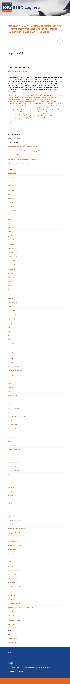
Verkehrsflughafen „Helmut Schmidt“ (17, 120)
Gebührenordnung (13, 445)
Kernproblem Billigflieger (36, 110)
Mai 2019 (10, 231)
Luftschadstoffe (12, 495)
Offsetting (11, 524)
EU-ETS (10, 404)
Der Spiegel (51, 103)
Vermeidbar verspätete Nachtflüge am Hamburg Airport (23, 151)
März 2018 (11, 290)
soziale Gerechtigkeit (14, 570)
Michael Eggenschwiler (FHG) (41, 112)
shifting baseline (20, 118)
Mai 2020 (10, 186)
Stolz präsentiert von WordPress (17, 681)
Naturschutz (11, 512)
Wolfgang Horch (12, 122)
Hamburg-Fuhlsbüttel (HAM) (34, 108)
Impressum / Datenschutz (15, 657)
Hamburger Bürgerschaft (49, 95)
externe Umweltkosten (14, 408)
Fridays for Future (13, 441)
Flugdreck (10, 412)
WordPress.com (41, 681)
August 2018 (11, 269)
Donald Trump (13, 105)
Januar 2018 (11, 298)
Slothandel (11, 566)
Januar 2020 (11, 198)
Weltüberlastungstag (14, 620)
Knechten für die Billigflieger (50, 110)
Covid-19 (10, 387)
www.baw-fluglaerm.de (14, 138)
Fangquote (42, 105)
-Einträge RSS (13, 638)
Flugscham (11, 433)
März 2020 (11, 190)
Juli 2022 (10, 182)
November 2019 (12, 206)
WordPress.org (12, 642)
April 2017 (11, 335)
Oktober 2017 (12, 310)
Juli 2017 (10, 323)
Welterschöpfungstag (14, 616)
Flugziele (10, 437)
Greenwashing (38, 95)
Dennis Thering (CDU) (41, 103)
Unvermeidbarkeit (57, 118)
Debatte (31, 83)
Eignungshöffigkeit (22, 105)
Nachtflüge (10, 97)
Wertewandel (54, 120)
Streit (46, 83)
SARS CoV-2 (11, 553)
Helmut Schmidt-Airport (14, 470)
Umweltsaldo (11, 595)
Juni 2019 (10, 227)
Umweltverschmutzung (14, 603)
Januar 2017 (11, 348)
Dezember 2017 (12, 302)
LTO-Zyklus (11, 491)
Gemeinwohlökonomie (14, 449)
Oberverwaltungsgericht (14, 520)
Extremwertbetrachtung (34, 105)
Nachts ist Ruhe (46, 114)
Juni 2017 (10, 327)
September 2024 (12, 173)
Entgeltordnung (12, 395)
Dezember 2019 (12, 202)
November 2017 (12, 306)
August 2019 (11, 219)
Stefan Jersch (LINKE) (38, 118)
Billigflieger (11, 375)
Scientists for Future (13, 558)
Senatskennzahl (11, 118)
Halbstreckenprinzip (13, 462)
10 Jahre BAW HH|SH (14, 155)
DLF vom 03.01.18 (13, 79)
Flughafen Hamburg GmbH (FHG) (17, 416)
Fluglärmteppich (12, 429)
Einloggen (10, 634)
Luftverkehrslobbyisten (20, 112)
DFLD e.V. (57, 103)
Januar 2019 (11, 248)
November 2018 (12, 256)
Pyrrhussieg (47, 116)
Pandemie (10, 537)
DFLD (9, 391)
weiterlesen (12, 91)
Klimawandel (11, 483)
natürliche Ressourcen (14, 508)
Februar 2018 (11, 294)
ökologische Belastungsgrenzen (17, 528)
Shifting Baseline (26, 97)
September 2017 (12, 315)
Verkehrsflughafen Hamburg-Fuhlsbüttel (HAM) (21, 607)
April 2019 (11, 236)
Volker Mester (29, 120)
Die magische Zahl (19, 67)
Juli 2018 (10, 273)
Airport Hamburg (37, 99)
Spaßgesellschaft (13, 578)
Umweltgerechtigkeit (45, 97)
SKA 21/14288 (28, 118)
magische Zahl (30, 112)
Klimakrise (10, 479)
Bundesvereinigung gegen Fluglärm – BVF (18, 103)
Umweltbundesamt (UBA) (15, 587)
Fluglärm (18, 95)
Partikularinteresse (13, 541)
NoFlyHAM (17, 116)
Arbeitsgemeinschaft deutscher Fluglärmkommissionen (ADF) (23, 101)
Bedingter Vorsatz (51, 101)
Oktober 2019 (12, 211)
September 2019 (12, 215)
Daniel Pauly (33, 103)
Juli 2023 (10, 177)
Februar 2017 (11, 344)
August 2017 (11, 319)
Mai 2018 (10, 281)
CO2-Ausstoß (11, 379)
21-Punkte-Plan (28, 99)
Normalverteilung (25, 116)
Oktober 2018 (12, 261)
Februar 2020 (11, 194)
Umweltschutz (12, 599)
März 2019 (11, 240)
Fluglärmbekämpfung (20, 108)
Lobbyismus (59, 95)
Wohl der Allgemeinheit (14, 624)
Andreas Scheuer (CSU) (47, 99)
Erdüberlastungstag (13, 400)
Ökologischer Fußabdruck (15, 533)
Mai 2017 (10, 331)
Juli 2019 (10, 223)
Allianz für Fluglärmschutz (15, 366)
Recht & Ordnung (12, 549)
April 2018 (11, 285)
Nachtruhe (39, 114)
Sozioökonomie (12, 574)
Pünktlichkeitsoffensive (14, 545)
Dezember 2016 (12, 352)
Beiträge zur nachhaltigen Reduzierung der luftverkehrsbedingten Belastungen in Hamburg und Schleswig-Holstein (34, 29)
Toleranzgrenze (48, 118)
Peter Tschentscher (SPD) (36, 116)
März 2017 (11, 340)
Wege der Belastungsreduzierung (42, 120)
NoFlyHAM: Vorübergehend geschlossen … (19, 163)
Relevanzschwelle (54, 116)
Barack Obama (42, 101)
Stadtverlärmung (35, 97)
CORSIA (10, 383)
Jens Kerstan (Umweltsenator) (22, 110)
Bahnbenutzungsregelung (15, 370)
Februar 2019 (11, 244)
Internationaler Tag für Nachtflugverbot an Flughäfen (23, 146)
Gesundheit (32, 95)
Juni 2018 (10, 277)
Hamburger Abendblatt (47, 108)
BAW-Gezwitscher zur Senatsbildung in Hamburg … (22, 159)
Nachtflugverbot (18, 97)
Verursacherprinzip (13, 612)
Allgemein (10, 362)
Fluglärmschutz (25, 95)
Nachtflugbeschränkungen (21, 114)
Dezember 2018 (12, 252)
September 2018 (12, 265)
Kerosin (10, 474)
